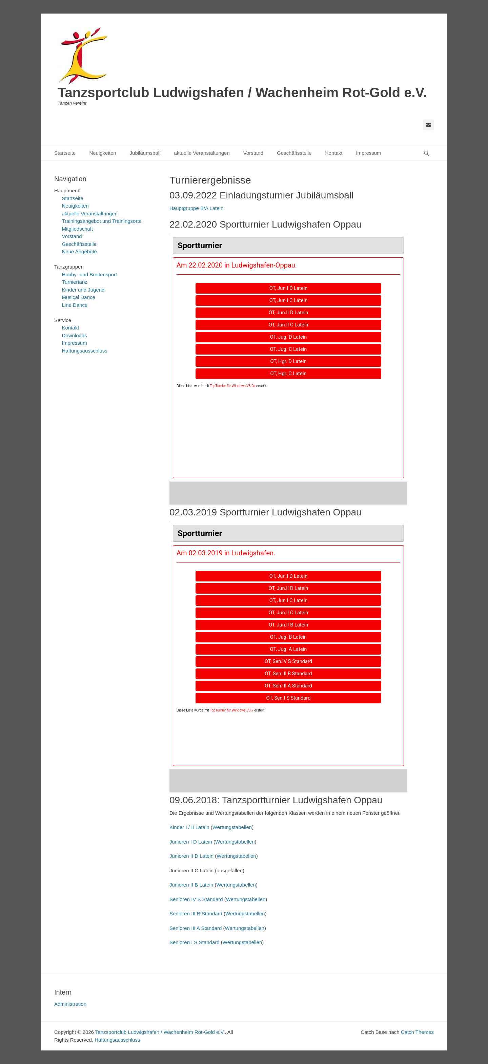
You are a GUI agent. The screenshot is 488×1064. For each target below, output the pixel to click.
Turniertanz (74, 282)
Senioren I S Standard (194, 942)
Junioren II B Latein (192, 885)
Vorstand (253, 153)
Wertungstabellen (232, 827)
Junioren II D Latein (192, 856)
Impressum (368, 153)
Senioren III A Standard (195, 928)
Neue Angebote (79, 251)
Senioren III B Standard (195, 913)
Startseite (65, 153)
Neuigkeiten (102, 153)
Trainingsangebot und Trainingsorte (102, 221)
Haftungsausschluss (84, 351)
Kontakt (334, 153)
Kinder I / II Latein (189, 827)
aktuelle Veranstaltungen (201, 153)
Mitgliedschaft (77, 229)
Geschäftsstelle (294, 153)
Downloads (74, 335)
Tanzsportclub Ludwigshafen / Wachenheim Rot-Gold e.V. (242, 92)
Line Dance (75, 305)
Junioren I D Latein (191, 842)
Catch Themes (417, 1032)
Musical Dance (78, 297)
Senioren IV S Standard (196, 899)
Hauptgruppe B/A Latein (196, 208)
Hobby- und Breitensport (89, 274)
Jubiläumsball (145, 153)
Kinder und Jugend (83, 290)
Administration (70, 1004)
